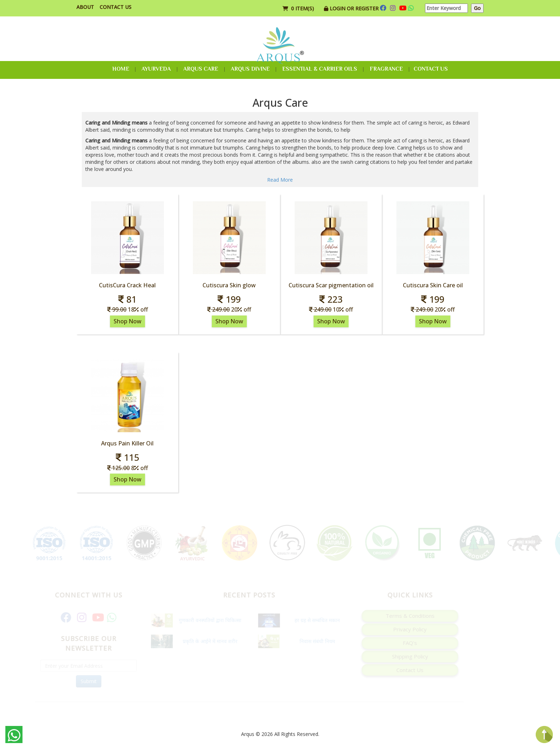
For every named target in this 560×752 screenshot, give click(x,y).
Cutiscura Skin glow (229, 285)
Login (338, 8)
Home (120, 69)
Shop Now (127, 321)
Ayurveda (156, 69)
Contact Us (115, 7)
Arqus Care (200, 69)
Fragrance (386, 69)
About (85, 7)
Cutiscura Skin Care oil (433, 285)
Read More (280, 179)
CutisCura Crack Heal (127, 285)
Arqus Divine (250, 69)
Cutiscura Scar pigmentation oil (331, 285)
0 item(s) (298, 8)
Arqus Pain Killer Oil (127, 443)
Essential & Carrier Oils (319, 69)
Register (367, 8)
